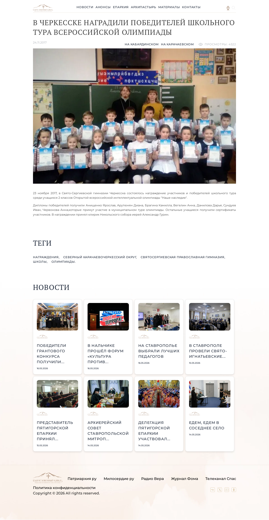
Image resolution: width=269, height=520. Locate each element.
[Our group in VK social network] (213, 490)
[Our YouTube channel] (227, 490)
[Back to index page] (43, 10)
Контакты (191, 7)
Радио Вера (152, 478)
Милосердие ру (119, 478)
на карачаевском (177, 44)
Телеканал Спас (220, 478)
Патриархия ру (82, 478)
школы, (41, 261)
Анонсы (103, 7)
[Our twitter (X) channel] (220, 490)
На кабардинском (142, 44)
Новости (84, 7)
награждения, (46, 257)
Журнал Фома (184, 478)
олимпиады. (63, 261)
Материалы (169, 7)
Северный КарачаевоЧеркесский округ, (100, 257)
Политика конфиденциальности (64, 488)
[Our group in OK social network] (234, 490)
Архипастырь (143, 7)
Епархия (121, 7)
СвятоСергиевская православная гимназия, (183, 257)
